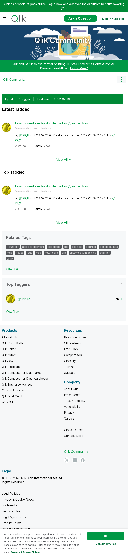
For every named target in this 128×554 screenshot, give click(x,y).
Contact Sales (73, 436)
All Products (10, 337)
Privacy (69, 412)
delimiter (91, 246)
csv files (77, 246)
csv (66, 246)
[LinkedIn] (75, 460)
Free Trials (71, 349)
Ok (105, 535)
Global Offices (73, 430)
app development (33, 246)
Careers (69, 418)
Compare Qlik (73, 355)
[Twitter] (67, 460)
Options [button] (121, 79)
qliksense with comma (83, 252)
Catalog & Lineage (14, 390)
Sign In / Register (113, 18)
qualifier (105, 252)
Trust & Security (74, 401)
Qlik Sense (9, 349)
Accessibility (72, 406)
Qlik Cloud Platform (14, 343)
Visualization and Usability (33, 128)
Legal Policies (11, 493)
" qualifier (13, 246)
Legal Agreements (14, 517)
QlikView (7, 361)
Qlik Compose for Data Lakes (21, 372)
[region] (64, 541)
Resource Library (75, 337)
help (9, 252)
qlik (64, 252)
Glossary (70, 361)
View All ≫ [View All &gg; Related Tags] (12, 268)
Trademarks (9, 505)
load (29, 252)
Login (51, 4)
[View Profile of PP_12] (26, 135)
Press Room (72, 395)
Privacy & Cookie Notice (18, 499)
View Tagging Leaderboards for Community (64, 283)
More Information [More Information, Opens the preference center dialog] (105, 543)
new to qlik (51, 252)
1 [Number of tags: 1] (121, 299)
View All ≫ (64, 159)
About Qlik (71, 389)
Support (69, 372)
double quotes (109, 246)
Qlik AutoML (10, 355)
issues (19, 252)
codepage (54, 246)
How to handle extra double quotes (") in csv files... (53, 123)
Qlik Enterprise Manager (18, 384)
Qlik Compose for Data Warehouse (25, 378)
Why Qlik (8, 402)
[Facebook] (82, 460)
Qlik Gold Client (12, 396)
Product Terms (11, 523)
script (10, 258)
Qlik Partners (72, 343)
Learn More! (79, 68)
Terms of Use (11, 511)
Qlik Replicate (11, 367)
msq (38, 252)
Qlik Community (63, 40)
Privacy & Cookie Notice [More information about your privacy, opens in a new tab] (25, 551)
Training (69, 367)
